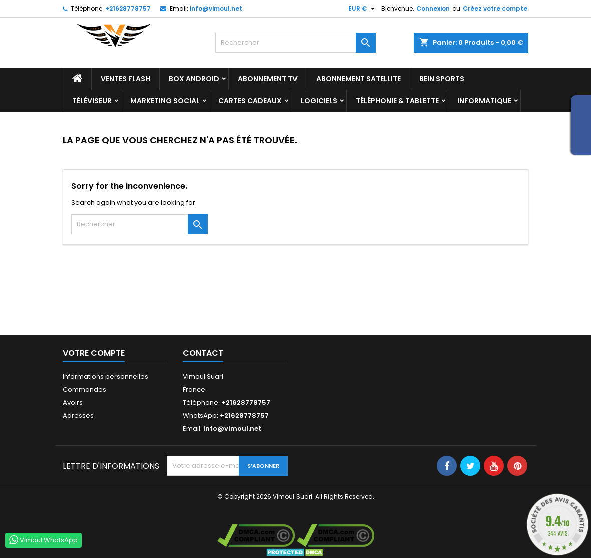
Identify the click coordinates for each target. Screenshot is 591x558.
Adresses (78, 415)
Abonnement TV (268, 79)
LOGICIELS (319, 101)
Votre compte (94, 353)
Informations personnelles (105, 376)
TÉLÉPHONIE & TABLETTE (397, 101)
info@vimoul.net (216, 8)
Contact (203, 353)
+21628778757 (128, 8)
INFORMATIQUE (484, 101)
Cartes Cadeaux (250, 101)
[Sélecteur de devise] (362, 8)
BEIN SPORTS (441, 79)
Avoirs (73, 402)
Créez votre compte (495, 8)
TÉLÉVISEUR (92, 101)
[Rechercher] (295, 43)
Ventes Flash (125, 79)
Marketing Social (165, 101)
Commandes (84, 389)
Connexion (433, 8)
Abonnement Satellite (358, 79)
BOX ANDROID (194, 79)
